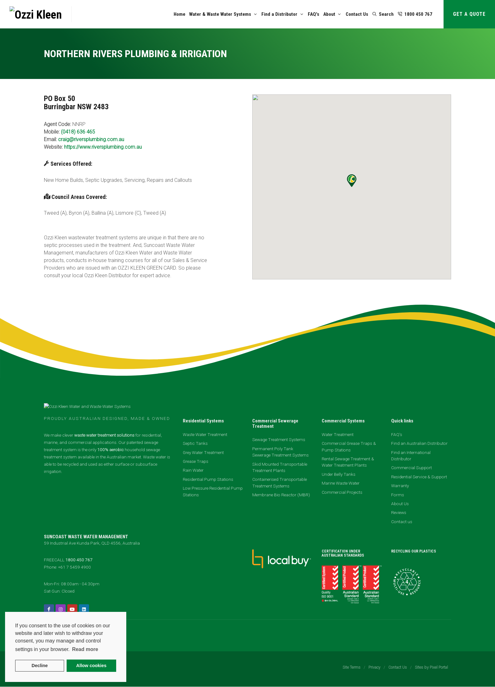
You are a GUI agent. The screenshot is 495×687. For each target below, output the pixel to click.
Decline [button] (40, 665)
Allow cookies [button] (91, 665)
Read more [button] (85, 649)
